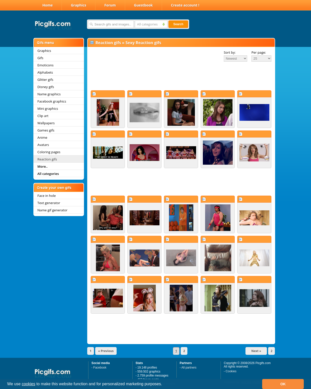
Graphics (78, 5)
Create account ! (185, 5)
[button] (164, 384)
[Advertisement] (181, 76)
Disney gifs (45, 87)
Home (47, 5)
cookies (28, 384)
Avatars (43, 144)
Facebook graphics (51, 101)
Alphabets (45, 72)
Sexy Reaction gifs (143, 42)
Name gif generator (52, 210)
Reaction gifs (47, 159)
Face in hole (46, 195)
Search (178, 24)
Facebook (99, 367)
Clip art (42, 116)
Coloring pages (48, 152)
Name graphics (49, 94)
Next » (256, 351)
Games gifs (45, 130)
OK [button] (283, 384)
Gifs (40, 58)
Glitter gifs (45, 79)
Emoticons (45, 65)
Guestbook (143, 5)
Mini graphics (47, 108)
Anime (42, 137)
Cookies (231, 371)
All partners (189, 367)
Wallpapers (46, 123)
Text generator (48, 203)
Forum (110, 5)
